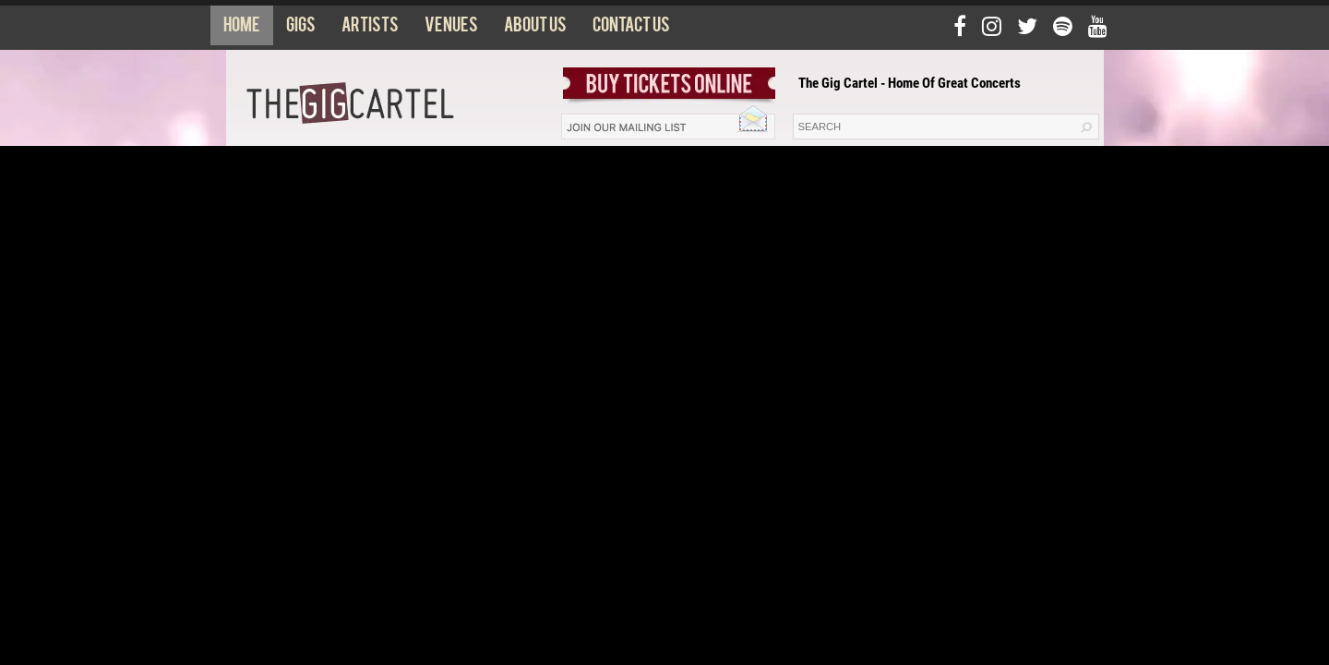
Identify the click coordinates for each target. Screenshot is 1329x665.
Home (241, 28)
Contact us (631, 28)
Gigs (301, 28)
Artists (370, 28)
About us (535, 28)
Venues (451, 28)
